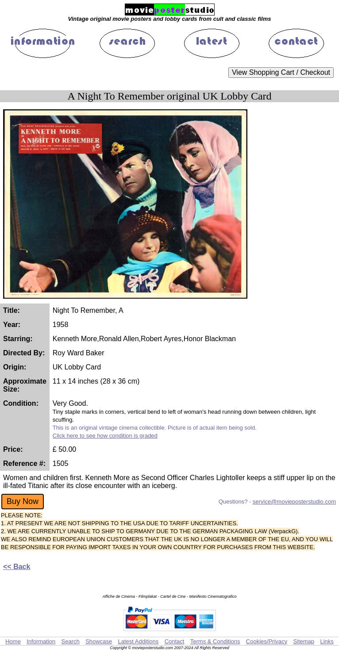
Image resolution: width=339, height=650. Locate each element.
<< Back (16, 566)
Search (71, 641)
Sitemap (303, 641)
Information (41, 641)
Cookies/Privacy (266, 641)
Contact (175, 641)
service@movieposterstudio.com (294, 501)
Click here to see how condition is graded (105, 435)
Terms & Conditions (215, 641)
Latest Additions (138, 641)
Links (326, 641)
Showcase (98, 641)
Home (13, 641)
